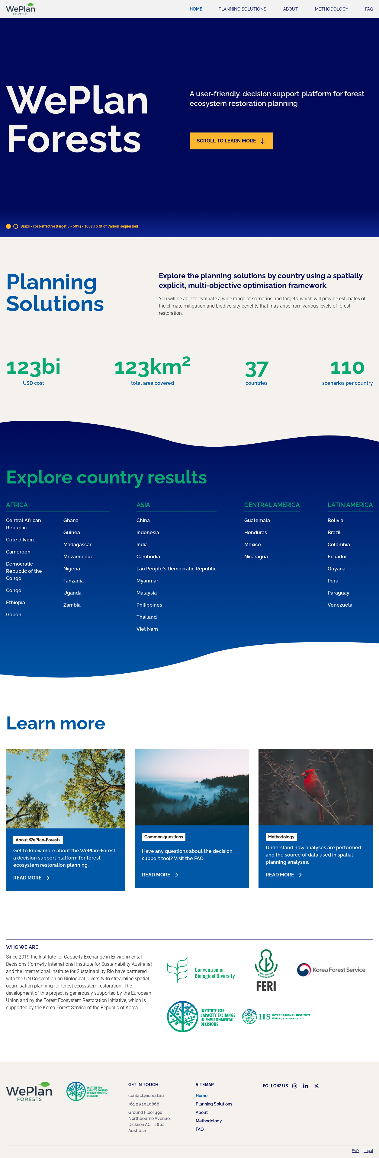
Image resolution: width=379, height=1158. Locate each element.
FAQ (369, 9)
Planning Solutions (242, 9)
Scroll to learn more (231, 141)
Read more (31, 878)
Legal (368, 1151)
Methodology (331, 9)
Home (196, 9)
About (290, 9)
